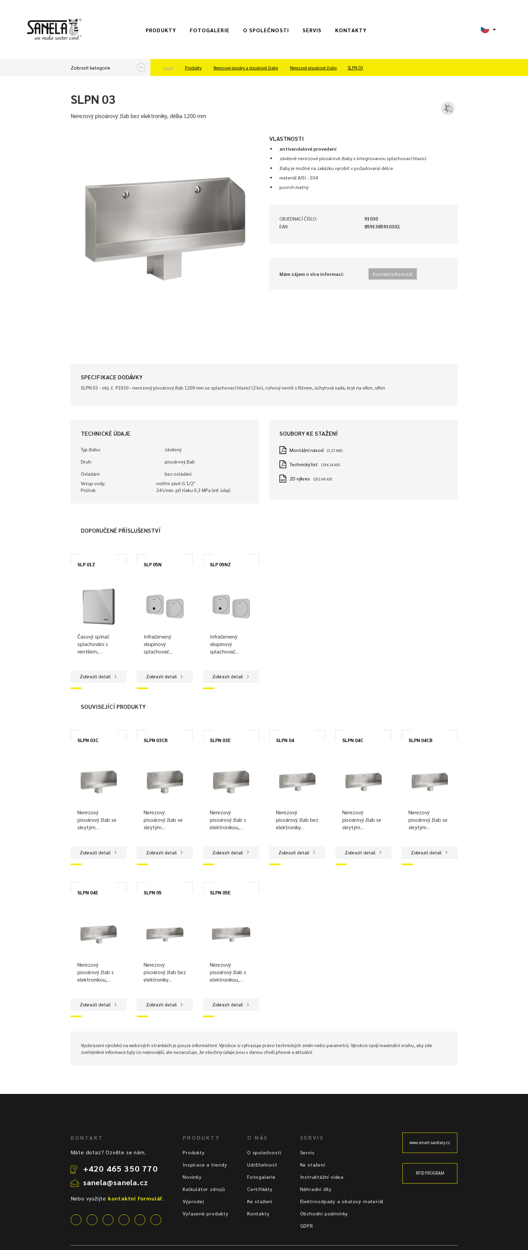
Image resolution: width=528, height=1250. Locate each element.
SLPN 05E (220, 892)
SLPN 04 (285, 740)
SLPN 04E (87, 892)
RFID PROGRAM (430, 1173)
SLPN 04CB (420, 740)
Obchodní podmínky (324, 1213)
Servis (312, 30)
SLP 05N (153, 564)
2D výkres (300, 478)
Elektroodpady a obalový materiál (342, 1201)
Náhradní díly (316, 1189)
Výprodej (193, 1201)
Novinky (192, 1177)
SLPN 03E (220, 740)
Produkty (161, 30)
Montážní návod (307, 450)
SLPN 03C (87, 740)
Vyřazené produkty (206, 1213)
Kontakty (351, 30)
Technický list (304, 464)
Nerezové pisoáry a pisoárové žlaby (246, 68)
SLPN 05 (153, 892)
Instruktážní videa (322, 1177)
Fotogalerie (210, 30)
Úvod (168, 68)
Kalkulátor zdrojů (204, 1189)
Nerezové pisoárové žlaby (313, 68)
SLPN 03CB (156, 740)
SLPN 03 (355, 68)
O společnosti (266, 30)
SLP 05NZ (220, 564)
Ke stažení (259, 1201)
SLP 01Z (86, 564)
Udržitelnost (262, 1164)
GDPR (306, 1226)
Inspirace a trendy (205, 1164)
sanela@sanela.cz (115, 1182)
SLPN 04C (352, 740)
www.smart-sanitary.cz (429, 1142)
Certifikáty (260, 1189)
